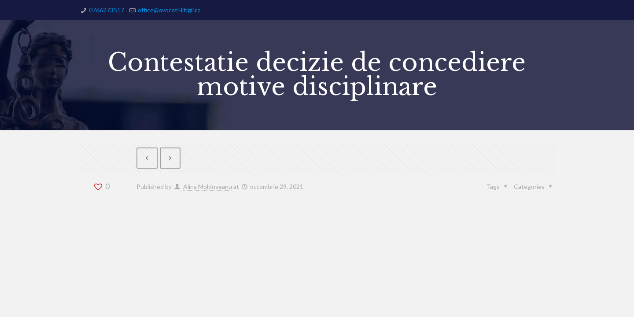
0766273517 (106, 10)
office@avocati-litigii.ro (169, 10)
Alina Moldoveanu (207, 186)
